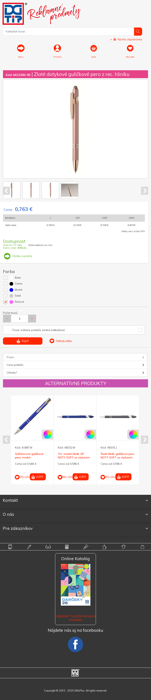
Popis (10, 357)
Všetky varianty (17, 256)
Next (144, 191)
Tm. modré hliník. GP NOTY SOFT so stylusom (74, 455)
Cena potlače (15, 365)
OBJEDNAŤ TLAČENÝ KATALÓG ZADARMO (75, 618)
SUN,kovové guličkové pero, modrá (29, 455)
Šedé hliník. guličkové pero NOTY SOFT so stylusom (117, 455)
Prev (6, 191)
